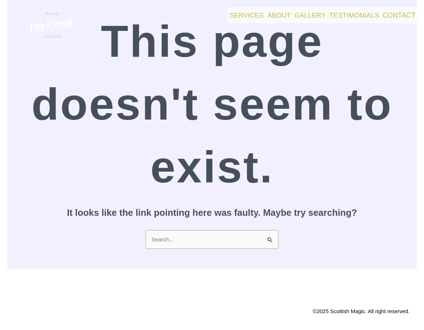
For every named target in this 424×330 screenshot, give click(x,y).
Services (212, 13)
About (252, 13)
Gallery (290, 13)
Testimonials (341, 13)
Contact (394, 14)
